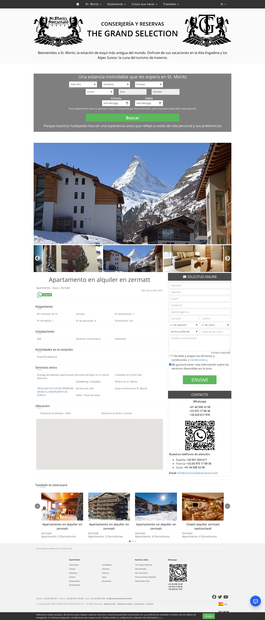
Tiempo (72, 569)
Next (227, 258)
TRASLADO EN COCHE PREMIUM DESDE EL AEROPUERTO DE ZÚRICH (55, 392)
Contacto (150, 604)
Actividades (107, 565)
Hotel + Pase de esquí (88, 395)
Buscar (132, 117)
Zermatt (65, 287)
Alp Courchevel (141, 573)
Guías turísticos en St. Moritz (131, 388)
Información (74, 565)
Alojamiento (116, 4)
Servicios (106, 569)
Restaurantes (74, 585)
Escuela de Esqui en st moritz (92, 374)
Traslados (171, 4)
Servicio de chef (85, 388)
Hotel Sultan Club (142, 581)
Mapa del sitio (110, 604)
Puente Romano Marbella (145, 577)
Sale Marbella (140, 569)
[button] (99, 441)
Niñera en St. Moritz (126, 381)
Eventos (105, 573)
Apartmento (43, 287)
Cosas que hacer (144, 4)
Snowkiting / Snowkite (88, 381)
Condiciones (198, 360)
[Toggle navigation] (223, 4)
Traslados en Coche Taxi (128, 374)
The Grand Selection (143, 565)
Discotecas (106, 581)
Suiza (55, 287)
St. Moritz (93, 4)
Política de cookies (125, 604)
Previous (37, 258)
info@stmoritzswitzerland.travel (197, 473)
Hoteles (72, 577)
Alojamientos (74, 581)
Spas (104, 577)
